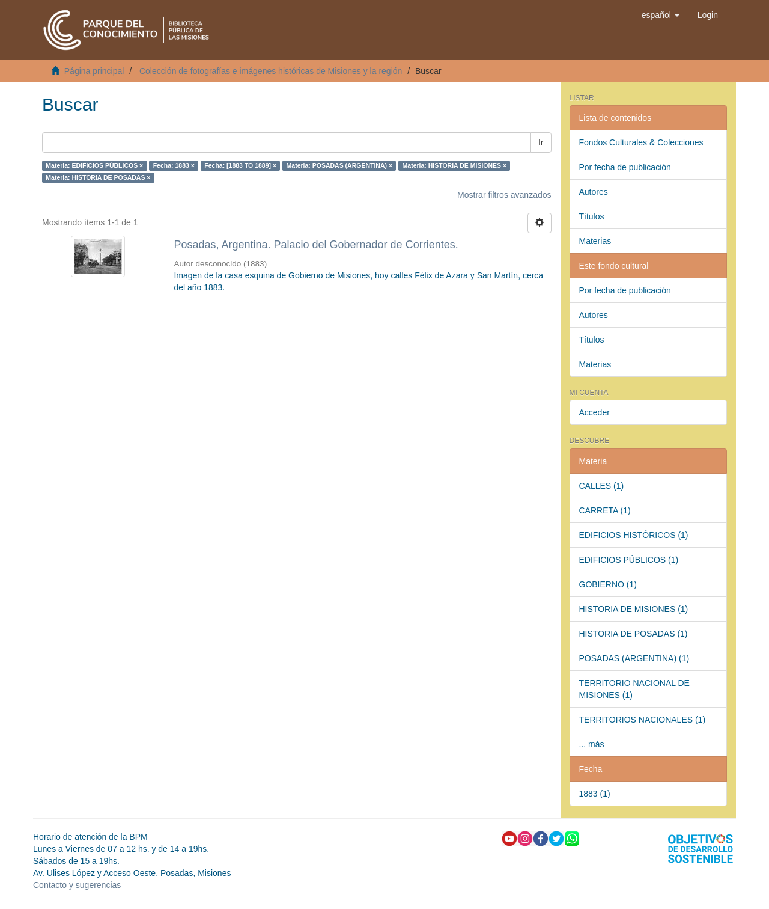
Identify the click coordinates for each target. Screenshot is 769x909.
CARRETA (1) (605, 510)
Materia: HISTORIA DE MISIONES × (455, 165)
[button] (660, 15)
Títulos (591, 216)
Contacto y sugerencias (77, 885)
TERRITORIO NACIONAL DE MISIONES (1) (634, 689)
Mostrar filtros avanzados (504, 195)
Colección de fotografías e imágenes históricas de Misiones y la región (270, 71)
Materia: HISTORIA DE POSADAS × (98, 177)
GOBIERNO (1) (608, 584)
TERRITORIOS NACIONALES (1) (642, 719)
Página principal (94, 71)
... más (591, 744)
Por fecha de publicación (625, 167)
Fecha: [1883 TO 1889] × (240, 165)
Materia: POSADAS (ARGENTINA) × (339, 165)
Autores (593, 192)
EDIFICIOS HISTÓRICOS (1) (633, 535)
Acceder (594, 412)
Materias (595, 241)
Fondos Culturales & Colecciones (641, 142)
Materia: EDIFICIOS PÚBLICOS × (94, 165)
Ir (541, 142)
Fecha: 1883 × (174, 165)
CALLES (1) (601, 486)
